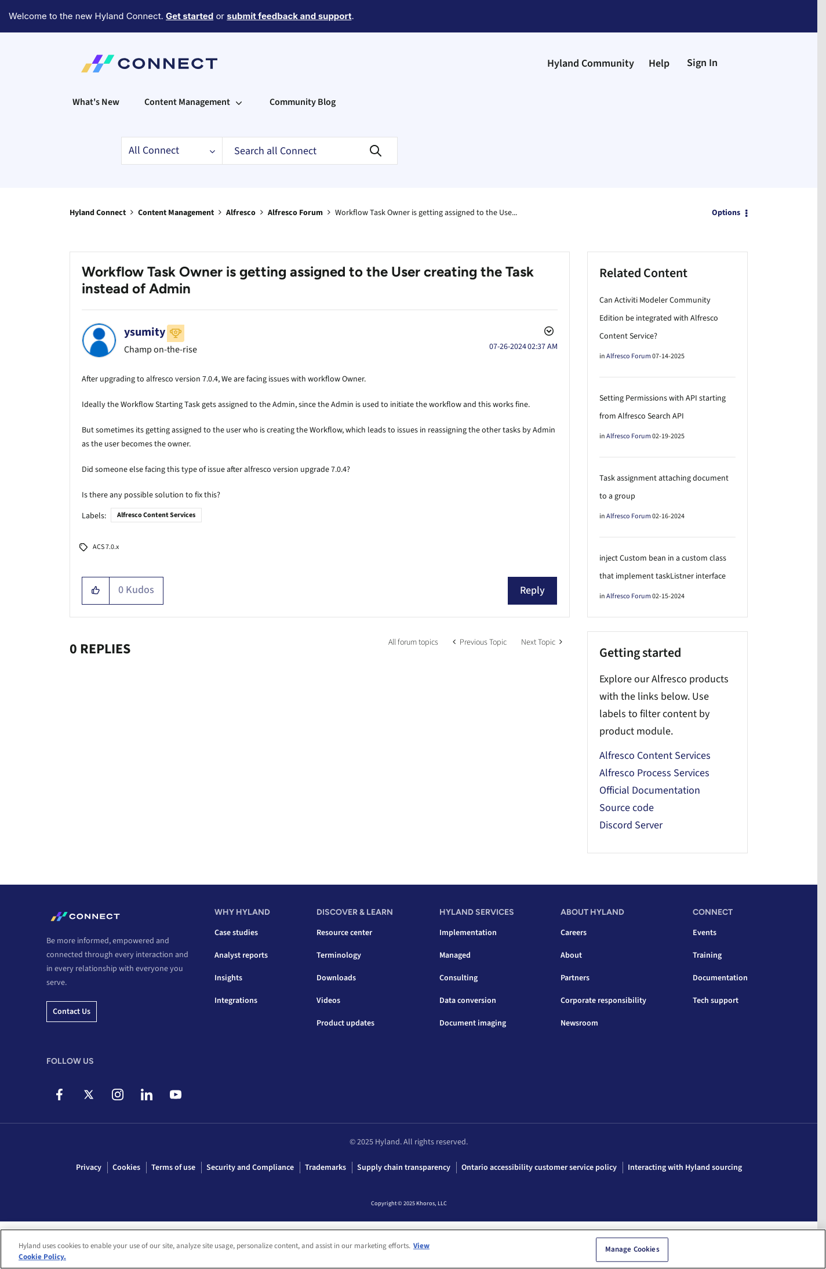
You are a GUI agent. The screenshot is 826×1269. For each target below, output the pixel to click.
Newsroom (579, 1023)
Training (707, 955)
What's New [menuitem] (95, 102)
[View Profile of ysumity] (144, 332)
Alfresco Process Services (654, 773)
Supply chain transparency (403, 1167)
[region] (413, 1249)
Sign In (702, 63)
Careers (574, 933)
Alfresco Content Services (156, 515)
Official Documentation (649, 790)
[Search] (310, 151)
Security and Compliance (250, 1167)
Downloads (336, 978)
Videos (328, 1000)
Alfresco (241, 213)
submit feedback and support (289, 15)
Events (704, 933)
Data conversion (467, 1000)
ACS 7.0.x (106, 547)
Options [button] (726, 213)
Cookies (126, 1167)
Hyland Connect (98, 213)
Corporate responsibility (603, 1000)
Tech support (715, 1000)
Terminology (338, 955)
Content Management (176, 213)
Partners (575, 978)
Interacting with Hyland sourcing (685, 1167)
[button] (96, 590)
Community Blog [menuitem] (303, 102)
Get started (189, 15)
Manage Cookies (632, 1249)
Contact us (71, 1011)
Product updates (345, 1023)
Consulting (458, 978)
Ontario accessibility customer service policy (539, 1167)
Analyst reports (241, 955)
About (571, 955)
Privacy (88, 1167)
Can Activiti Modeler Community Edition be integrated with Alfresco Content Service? (658, 318)
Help (659, 63)
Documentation (720, 978)
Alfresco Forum (295, 213)
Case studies (236, 933)
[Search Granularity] (171, 151)
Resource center (344, 933)
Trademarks (325, 1167)
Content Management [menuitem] (187, 102)
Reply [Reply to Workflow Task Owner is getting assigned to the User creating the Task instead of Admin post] (532, 590)
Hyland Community (590, 63)
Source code (626, 808)
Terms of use (173, 1167)
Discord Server (631, 825)
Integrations (235, 1000)
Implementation (468, 933)
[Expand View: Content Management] (239, 102)
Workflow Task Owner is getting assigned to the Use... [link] (426, 213)
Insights (228, 978)
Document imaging (472, 1023)
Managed (455, 955)
